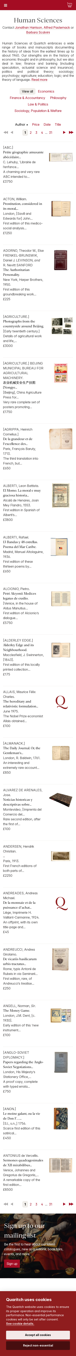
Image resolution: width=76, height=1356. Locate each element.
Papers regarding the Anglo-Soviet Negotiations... (23, 1064)
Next (65, 133)
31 (50, 133)
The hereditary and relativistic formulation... (20, 704)
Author (20, 124)
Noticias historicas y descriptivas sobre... (17, 802)
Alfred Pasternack (57, 27)
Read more (39, 80)
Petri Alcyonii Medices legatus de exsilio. (19, 596)
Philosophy (58, 98)
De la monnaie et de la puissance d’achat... (19, 905)
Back (12, 133)
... (4, 856)
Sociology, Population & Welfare (38, 111)
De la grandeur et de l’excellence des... (17, 441)
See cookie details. (20, 1323)
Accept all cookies (38, 1335)
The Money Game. (16, 1011)
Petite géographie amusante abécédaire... (23, 154)
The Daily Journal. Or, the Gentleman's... (21, 750)
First (6, 133)
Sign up (11, 1264)
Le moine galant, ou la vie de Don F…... (21, 1116)
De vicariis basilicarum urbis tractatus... (20, 961)
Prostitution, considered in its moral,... (22, 206)
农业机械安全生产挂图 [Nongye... (19, 385)
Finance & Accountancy (27, 98)
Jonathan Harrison (28, 27)
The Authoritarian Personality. (16, 272)
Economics (46, 91)
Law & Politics (38, 104)
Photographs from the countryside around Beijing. (23, 323)
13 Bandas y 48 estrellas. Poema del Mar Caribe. (20, 544)
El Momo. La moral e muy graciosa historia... (22, 493)
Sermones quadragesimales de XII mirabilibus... (23, 1162)
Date (47, 124)
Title (58, 124)
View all (27, 91)
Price (36, 124)
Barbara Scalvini (38, 32)
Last (71, 133)
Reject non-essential (38, 1345)
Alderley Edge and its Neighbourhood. (18, 647)
